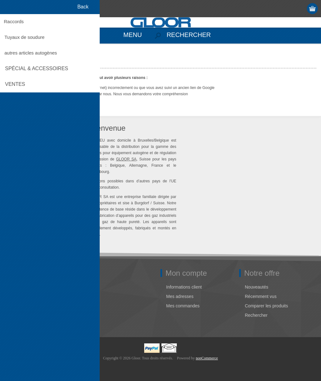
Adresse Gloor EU (26, 296)
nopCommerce (207, 358)
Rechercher (256, 315)
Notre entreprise (24, 287)
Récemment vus (260, 296)
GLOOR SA (126, 159)
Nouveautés (256, 287)
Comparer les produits (266, 305)
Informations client (184, 287)
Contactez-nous (24, 305)
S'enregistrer (288, 8)
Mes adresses (179, 296)
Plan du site (20, 315)
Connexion (300, 8)
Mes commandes (183, 305)
